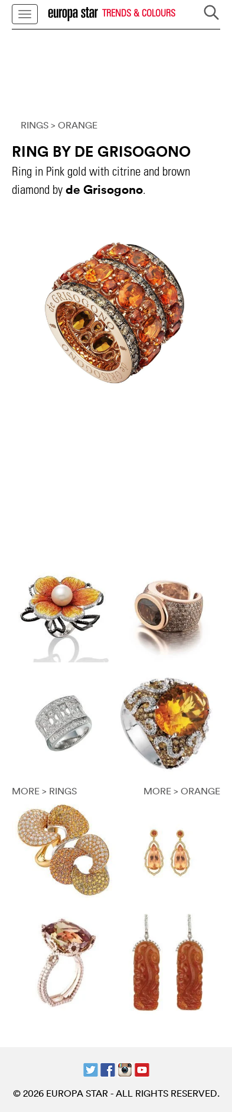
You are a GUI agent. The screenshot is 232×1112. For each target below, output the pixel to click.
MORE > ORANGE (181, 791)
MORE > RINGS (44, 791)
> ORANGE (74, 125)
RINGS (34, 125)
